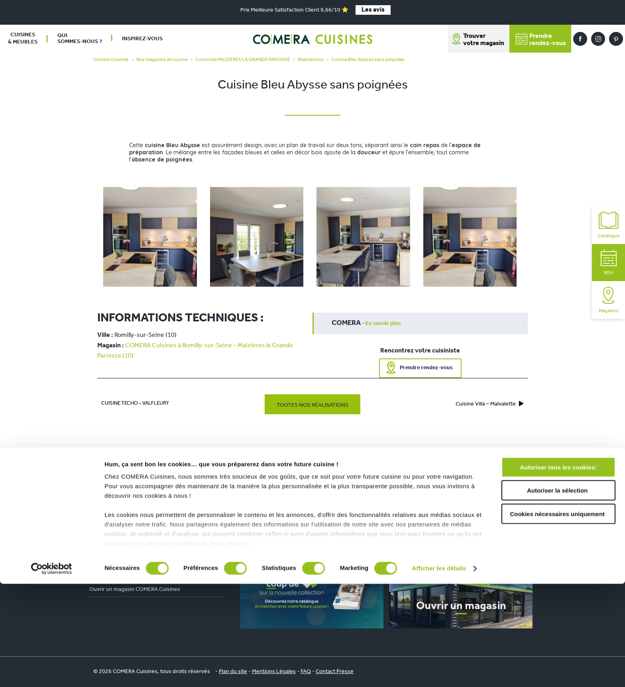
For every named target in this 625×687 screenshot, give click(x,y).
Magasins (609, 300)
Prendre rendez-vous (426, 368)
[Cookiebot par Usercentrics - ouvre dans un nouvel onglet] (51, 671)
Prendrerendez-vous (541, 40)
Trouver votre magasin (483, 40)
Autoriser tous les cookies (557, 570)
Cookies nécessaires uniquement (557, 617)
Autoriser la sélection (557, 593)
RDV (609, 263)
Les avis (373, 10)
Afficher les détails (439, 671)
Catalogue (608, 225)
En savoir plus (383, 324)
